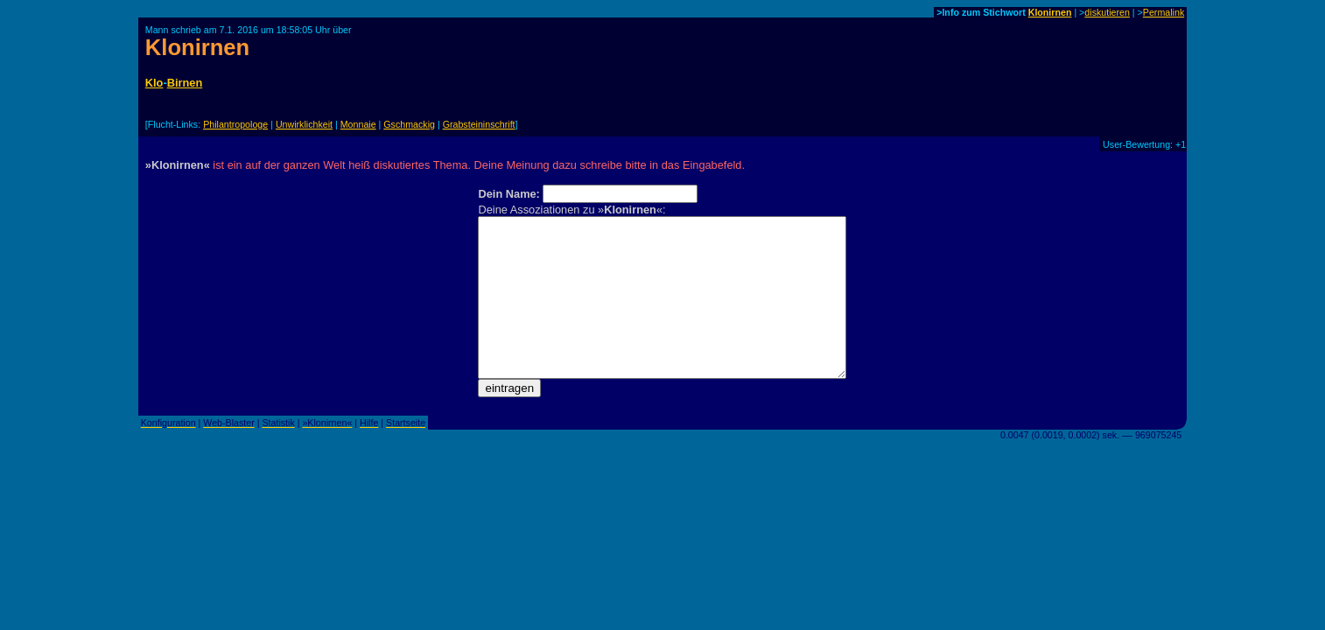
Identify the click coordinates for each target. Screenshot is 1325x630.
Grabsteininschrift (479, 124)
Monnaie (358, 124)
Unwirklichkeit (304, 124)
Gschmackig (409, 124)
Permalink (1163, 12)
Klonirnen (1050, 12)
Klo (154, 82)
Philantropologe (235, 124)
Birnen (185, 82)
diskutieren (1107, 12)
